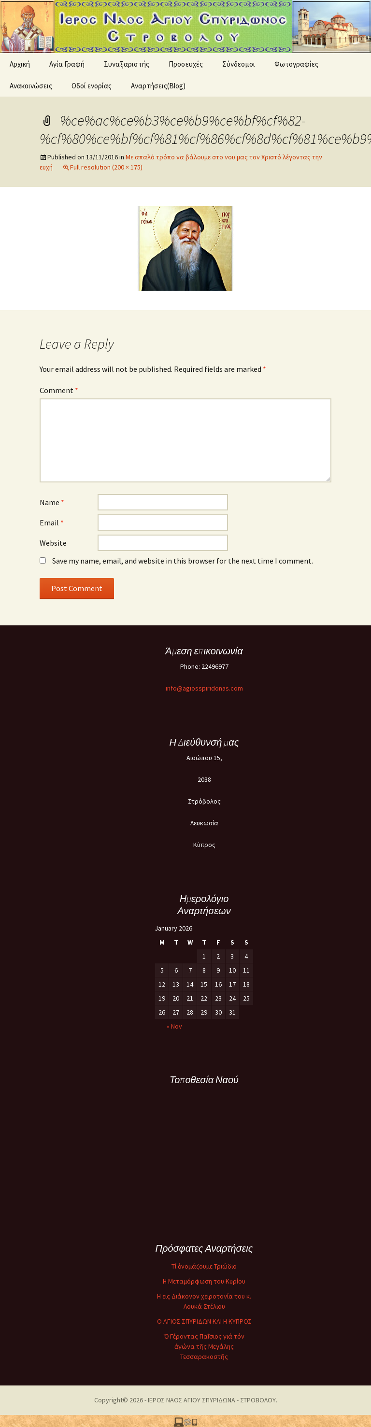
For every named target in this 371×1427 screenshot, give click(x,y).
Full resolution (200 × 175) (106, 167)
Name (52, 502)
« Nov (174, 1026)
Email (52, 522)
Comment (59, 390)
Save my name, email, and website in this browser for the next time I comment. (182, 560)
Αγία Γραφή (67, 64)
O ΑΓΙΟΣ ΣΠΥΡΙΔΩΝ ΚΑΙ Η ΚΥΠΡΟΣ (204, 1321)
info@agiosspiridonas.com (204, 688)
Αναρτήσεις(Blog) (158, 85)
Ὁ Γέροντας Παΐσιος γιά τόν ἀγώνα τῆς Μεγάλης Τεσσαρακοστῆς (204, 1346)
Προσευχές (186, 64)
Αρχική (20, 64)
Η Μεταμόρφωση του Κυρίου (204, 1281)
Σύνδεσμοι (238, 64)
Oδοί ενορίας (91, 85)
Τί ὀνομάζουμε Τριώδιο (204, 1266)
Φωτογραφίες (296, 64)
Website (53, 543)
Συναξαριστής (126, 64)
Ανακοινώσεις (31, 85)
